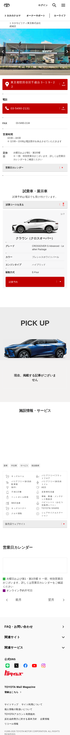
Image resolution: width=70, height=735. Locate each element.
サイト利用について (31, 704)
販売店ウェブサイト (36, 524)
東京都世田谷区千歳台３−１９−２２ (35, 84)
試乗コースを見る (35, 204)
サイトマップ (11, 704)
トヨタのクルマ (12, 15)
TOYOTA (6, 5)
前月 (18, 599)
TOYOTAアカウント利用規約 (19, 714)
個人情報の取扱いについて (18, 709)
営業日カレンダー (34, 167)
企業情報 (44, 719)
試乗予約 (35, 282)
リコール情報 (11, 724)
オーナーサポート (36, 15)
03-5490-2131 (35, 108)
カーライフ (60, 15)
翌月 (51, 599)
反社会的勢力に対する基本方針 (20, 719)
